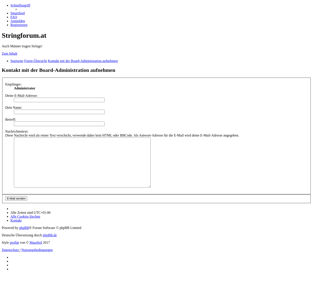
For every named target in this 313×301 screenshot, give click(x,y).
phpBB (24, 237)
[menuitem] (17, 13)
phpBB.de (50, 245)
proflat (14, 252)
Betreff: (10, 119)
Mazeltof (36, 252)
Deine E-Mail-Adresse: (21, 95)
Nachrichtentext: (16, 131)
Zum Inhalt (9, 53)
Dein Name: (13, 107)
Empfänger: (13, 84)
